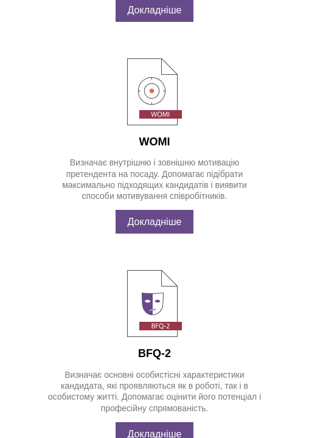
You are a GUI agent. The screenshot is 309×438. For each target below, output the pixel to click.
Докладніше (155, 61)
